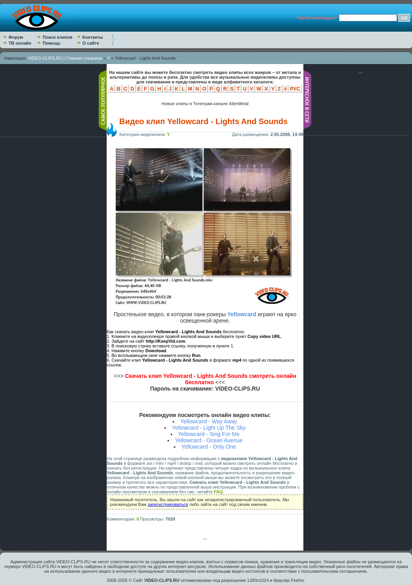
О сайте (91, 43)
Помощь (51, 43)
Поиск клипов (58, 37)
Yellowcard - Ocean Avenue (209, 440)
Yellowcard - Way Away (208, 421)
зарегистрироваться (168, 504)
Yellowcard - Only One (208, 446)
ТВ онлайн (20, 43)
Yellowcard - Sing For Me (209, 434)
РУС (295, 89)
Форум (16, 37)
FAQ (218, 491)
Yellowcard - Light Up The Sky (209, 428)
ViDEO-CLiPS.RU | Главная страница (65, 58)
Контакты (93, 37)
